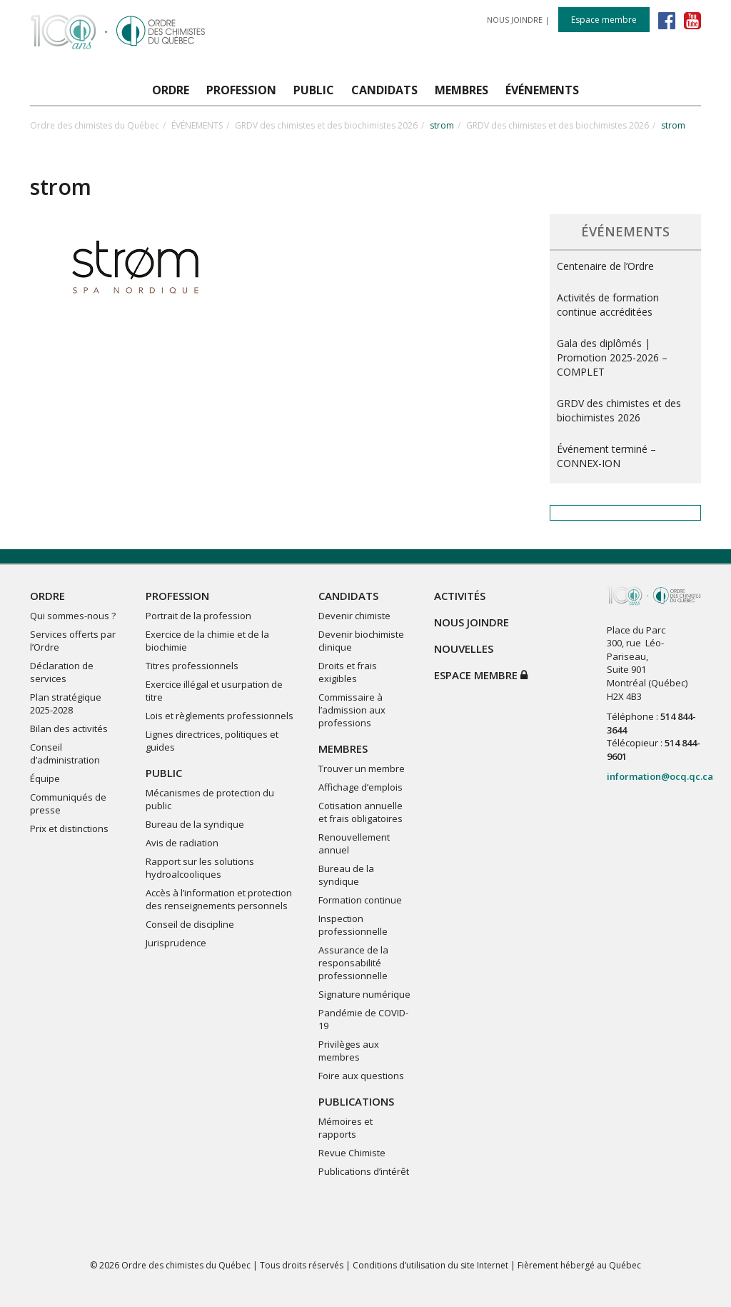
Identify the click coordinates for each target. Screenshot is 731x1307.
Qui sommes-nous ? (73, 615)
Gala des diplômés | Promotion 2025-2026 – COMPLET (612, 357)
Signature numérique (364, 994)
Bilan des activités (69, 728)
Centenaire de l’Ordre (605, 266)
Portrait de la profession (198, 615)
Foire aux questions (361, 1075)
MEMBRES (343, 748)
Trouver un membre (361, 768)
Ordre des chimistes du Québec (94, 125)
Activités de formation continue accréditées (608, 305)
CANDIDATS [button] (384, 90)
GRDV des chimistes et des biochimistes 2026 (326, 125)
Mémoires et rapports (345, 1128)
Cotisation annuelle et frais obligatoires (360, 812)
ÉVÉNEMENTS (197, 125)
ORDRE (47, 596)
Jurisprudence (176, 942)
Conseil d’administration (65, 753)
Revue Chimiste (351, 1152)
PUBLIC (164, 773)
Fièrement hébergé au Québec (579, 1265)
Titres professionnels (192, 665)
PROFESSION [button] (241, 90)
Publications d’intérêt (363, 1171)
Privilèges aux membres (348, 1050)
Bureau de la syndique (195, 824)
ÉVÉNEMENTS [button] (542, 90)
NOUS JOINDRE (515, 19)
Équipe (45, 778)
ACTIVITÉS (459, 596)
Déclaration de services (62, 672)
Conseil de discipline (190, 924)
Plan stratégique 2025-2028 (65, 703)
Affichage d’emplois (360, 787)
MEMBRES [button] (461, 90)
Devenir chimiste (354, 615)
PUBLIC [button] (313, 90)
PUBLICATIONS (356, 1101)
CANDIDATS (348, 596)
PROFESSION (177, 596)
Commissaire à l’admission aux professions (351, 710)
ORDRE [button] (170, 90)
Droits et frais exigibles (347, 672)
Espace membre (604, 20)
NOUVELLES (463, 648)
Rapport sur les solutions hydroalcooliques (200, 868)
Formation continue (360, 899)
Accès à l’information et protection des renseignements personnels (219, 899)
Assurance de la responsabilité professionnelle (353, 962)
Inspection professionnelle (353, 925)
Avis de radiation (182, 842)
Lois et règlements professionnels (219, 715)
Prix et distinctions (69, 828)
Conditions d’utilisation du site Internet (430, 1265)
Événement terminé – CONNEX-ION (606, 456)
